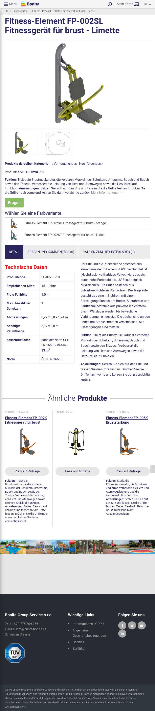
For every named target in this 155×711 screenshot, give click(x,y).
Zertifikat (79, 648)
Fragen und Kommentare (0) (51, 252)
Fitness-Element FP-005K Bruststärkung (127, 420)
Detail (14, 252)
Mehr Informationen (107, 192)
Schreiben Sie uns (17, 634)
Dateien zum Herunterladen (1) (109, 252)
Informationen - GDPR (88, 624)
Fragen (14, 202)
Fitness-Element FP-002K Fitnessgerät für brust (26, 420)
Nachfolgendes (91, 164)
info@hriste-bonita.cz (31, 629)
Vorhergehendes (64, 164)
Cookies (78, 642)
